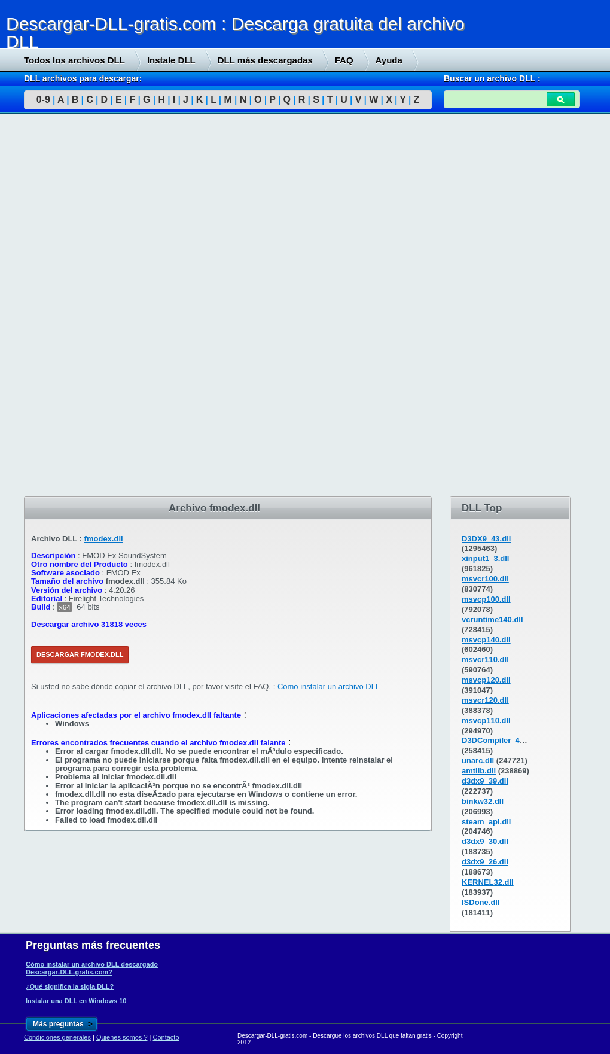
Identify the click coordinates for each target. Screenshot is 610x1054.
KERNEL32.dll (488, 882)
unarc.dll (478, 760)
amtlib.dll (479, 770)
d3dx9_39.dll (485, 780)
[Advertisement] (90, 305)
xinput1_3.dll (485, 558)
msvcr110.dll (485, 659)
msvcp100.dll (486, 599)
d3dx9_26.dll (485, 861)
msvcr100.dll (485, 578)
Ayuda (389, 60)
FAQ (344, 60)
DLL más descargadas (265, 60)
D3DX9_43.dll (486, 538)
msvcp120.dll (486, 679)
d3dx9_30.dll (485, 841)
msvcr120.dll (485, 700)
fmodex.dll (103, 538)
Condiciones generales (57, 1037)
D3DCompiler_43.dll (498, 740)
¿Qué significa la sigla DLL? (70, 986)
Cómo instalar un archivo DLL (328, 686)
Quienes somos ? (122, 1037)
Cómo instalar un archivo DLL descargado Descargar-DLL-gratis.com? (92, 968)
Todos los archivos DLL (74, 60)
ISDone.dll (481, 902)
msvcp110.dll (486, 720)
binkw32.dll (483, 801)
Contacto (166, 1037)
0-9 (43, 100)
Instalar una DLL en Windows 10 (76, 1000)
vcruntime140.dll (492, 619)
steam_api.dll (486, 821)
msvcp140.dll (486, 639)
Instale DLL (171, 60)
